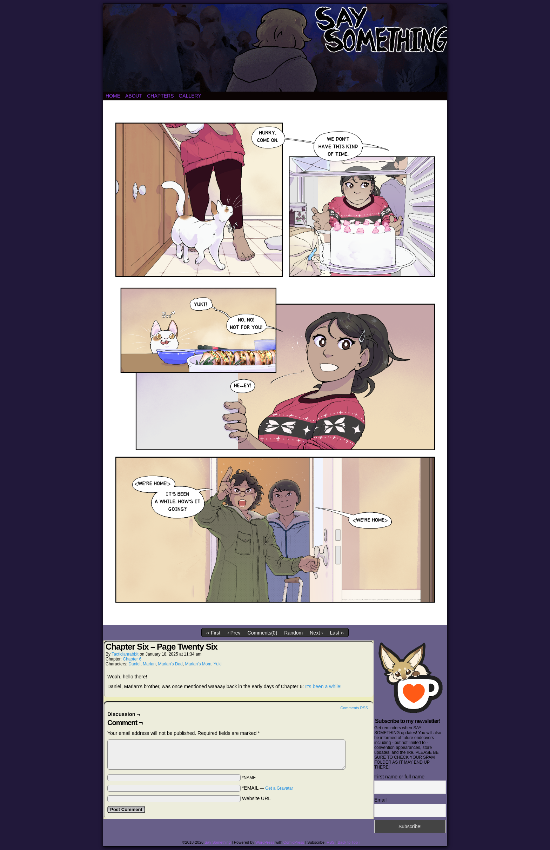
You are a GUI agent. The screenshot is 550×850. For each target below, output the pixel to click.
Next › (316, 633)
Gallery (190, 96)
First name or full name (399, 776)
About (133, 96)
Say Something (217, 842)
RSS (331, 842)
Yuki (218, 664)
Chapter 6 (132, 659)
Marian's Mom (198, 664)
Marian (149, 664)
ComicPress (293, 842)
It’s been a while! (323, 686)
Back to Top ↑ (349, 842)
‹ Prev (233, 633)
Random (293, 633)
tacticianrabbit (125, 654)
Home (113, 96)
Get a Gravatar (279, 788)
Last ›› (337, 633)
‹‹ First (213, 633)
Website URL (256, 798)
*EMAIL (267, 788)
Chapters (160, 96)
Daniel (134, 664)
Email (380, 800)
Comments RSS (354, 708)
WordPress (264, 842)
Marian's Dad (170, 664)
